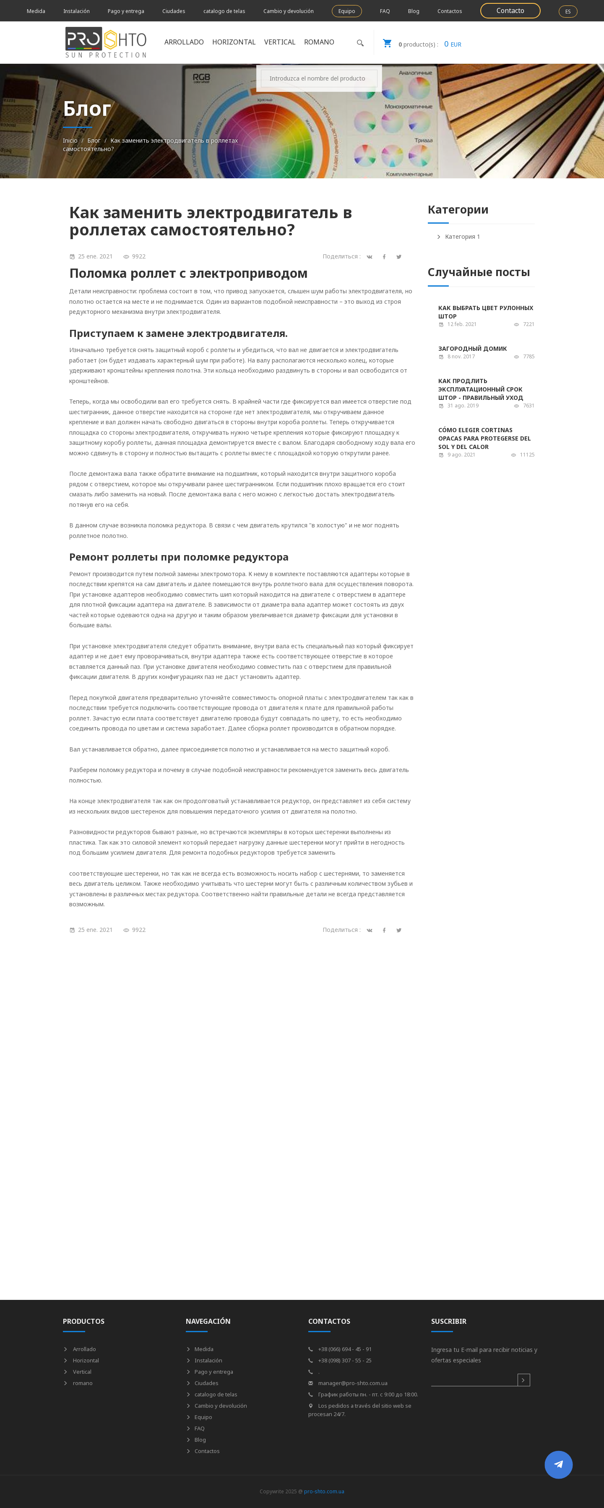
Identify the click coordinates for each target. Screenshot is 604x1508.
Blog (413, 11)
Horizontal (234, 42)
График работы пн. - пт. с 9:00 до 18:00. (363, 1394)
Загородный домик (472, 348)
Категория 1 (458, 236)
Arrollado (184, 42)
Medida (36, 11)
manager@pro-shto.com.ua (348, 1383)
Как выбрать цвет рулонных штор (485, 312)
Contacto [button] (510, 10)
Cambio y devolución (288, 11)
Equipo (346, 11)
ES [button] (568, 11)
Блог (94, 140)
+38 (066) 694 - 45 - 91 (340, 1349)
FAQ (385, 11)
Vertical (280, 42)
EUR (417, 42)
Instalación (76, 11)
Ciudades (173, 11)
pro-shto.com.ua (324, 1491)
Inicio (70, 140)
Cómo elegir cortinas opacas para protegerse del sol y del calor (484, 438)
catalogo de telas (224, 11)
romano (319, 42)
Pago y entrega (126, 11)
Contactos (449, 11)
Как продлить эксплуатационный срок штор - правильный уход (480, 389)
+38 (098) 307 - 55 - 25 (340, 1360)
